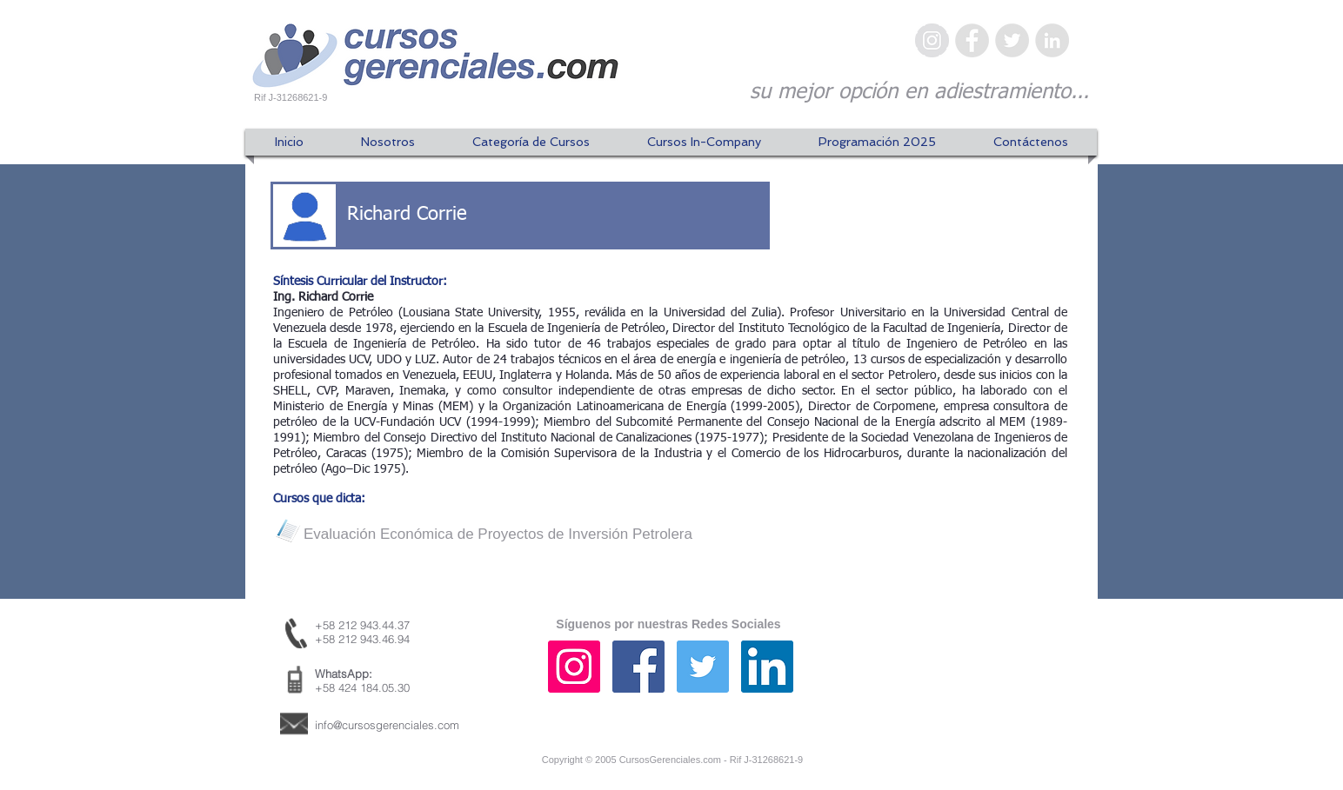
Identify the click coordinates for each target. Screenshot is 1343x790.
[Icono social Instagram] (574, 667)
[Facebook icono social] (638, 667)
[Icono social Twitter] (703, 667)
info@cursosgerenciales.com (387, 725)
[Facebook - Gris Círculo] (972, 40)
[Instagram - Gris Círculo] (932, 40)
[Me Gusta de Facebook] (980, 683)
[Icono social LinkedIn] (767, 667)
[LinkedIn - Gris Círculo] (1052, 40)
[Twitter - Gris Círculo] (1012, 40)
